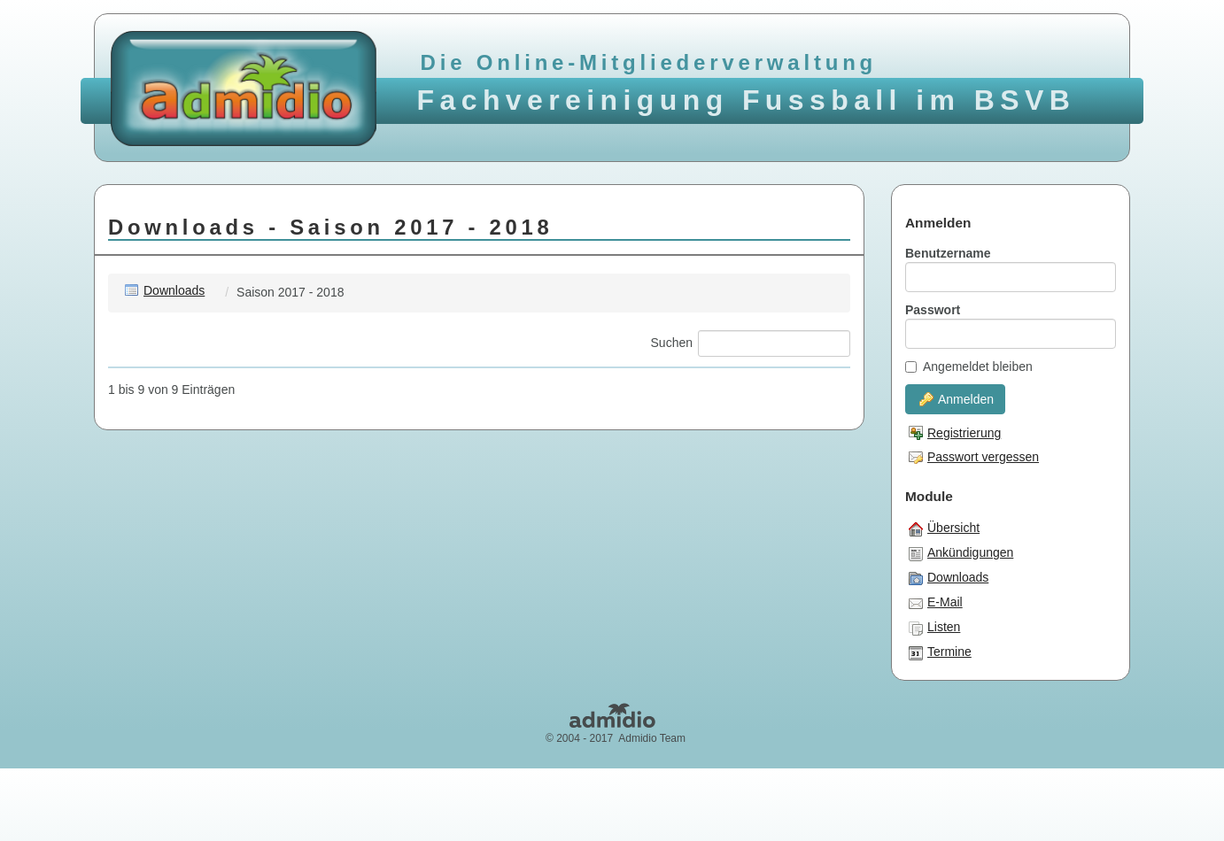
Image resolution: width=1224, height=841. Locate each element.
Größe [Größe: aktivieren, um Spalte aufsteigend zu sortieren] (746, 380)
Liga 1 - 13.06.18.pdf (203, 641)
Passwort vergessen (974, 457)
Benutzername (947, 253)
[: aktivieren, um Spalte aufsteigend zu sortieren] (123, 380)
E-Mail (936, 603)
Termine (940, 652)
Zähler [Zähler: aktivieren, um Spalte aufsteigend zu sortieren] (827, 380)
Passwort (932, 310)
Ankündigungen (961, 553)
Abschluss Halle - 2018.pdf (220, 412)
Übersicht (944, 528)
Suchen (750, 343)
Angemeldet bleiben (969, 366)
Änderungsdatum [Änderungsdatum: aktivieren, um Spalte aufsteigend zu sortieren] (528, 380)
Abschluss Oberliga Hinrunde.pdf (237, 477)
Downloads (165, 290)
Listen (934, 628)
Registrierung (955, 433)
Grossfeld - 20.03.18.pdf (212, 575)
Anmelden (956, 399)
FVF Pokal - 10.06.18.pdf (215, 543)
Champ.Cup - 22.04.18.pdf (219, 510)
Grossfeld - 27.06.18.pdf (212, 608)
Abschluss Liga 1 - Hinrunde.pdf (233, 444)
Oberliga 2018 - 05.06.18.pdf (225, 674)
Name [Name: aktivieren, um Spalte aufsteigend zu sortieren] (160, 380)
